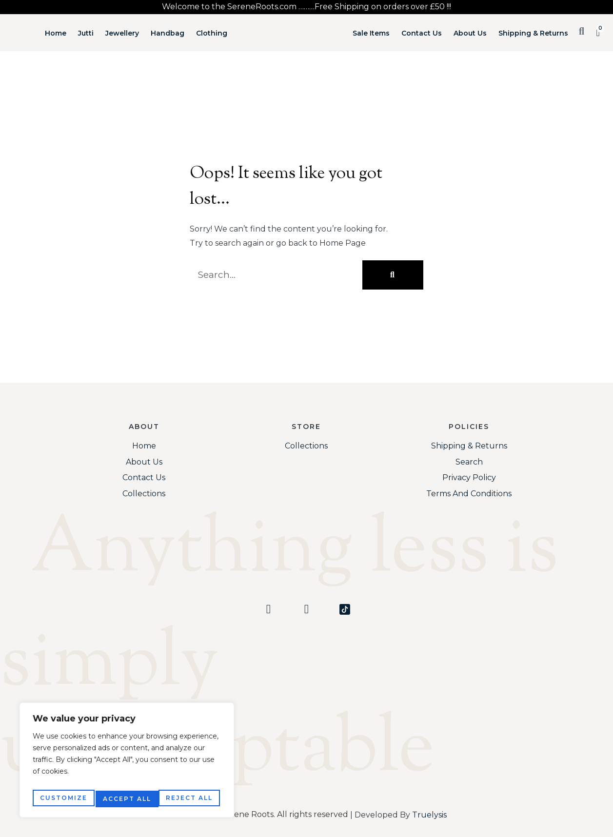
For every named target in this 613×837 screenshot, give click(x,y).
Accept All (190, 798)
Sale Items (371, 33)
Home (55, 33)
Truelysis (429, 814)
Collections (143, 493)
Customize (62, 798)
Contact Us (421, 33)
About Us (470, 33)
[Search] (392, 275)
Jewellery (122, 33)
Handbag (167, 33)
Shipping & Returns (533, 33)
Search (469, 462)
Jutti (86, 33)
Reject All (126, 798)
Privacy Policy (469, 477)
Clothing (211, 33)
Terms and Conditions (469, 493)
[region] (127, 763)
